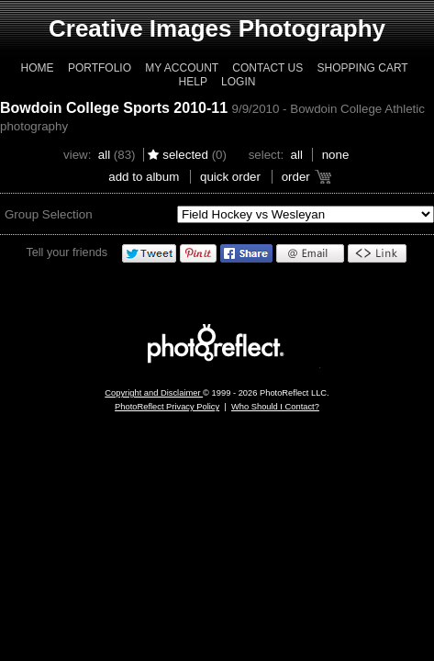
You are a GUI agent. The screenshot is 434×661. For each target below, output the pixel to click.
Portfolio (99, 68)
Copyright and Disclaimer (154, 393)
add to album (143, 177)
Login (238, 81)
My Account (181, 68)
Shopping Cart (362, 68)
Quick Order (230, 177)
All (104, 155)
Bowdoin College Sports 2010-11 (114, 108)
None (336, 155)
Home (37, 68)
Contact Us (267, 68)
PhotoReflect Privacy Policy (167, 406)
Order (296, 177)
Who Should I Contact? (275, 406)
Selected (185, 155)
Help (193, 81)
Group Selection (49, 214)
